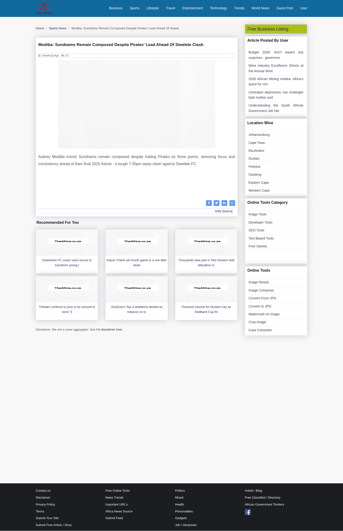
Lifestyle (152, 8)
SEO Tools (256, 231)
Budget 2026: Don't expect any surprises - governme (276, 55)
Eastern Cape (259, 183)
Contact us (43, 491)
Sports (134, 8)
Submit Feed (114, 518)
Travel (170, 8)
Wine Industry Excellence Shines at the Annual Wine (276, 68)
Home (40, 28)
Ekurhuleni (256, 151)
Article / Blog (253, 491)
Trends (239, 8)
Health (179, 504)
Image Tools (258, 215)
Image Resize (259, 283)
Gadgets (181, 518)
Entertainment (192, 8)
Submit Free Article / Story (54, 525)
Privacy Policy (45, 504)
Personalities (184, 511)
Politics (180, 491)
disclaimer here (111, 330)
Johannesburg (259, 135)
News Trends (115, 498)
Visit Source (223, 211)
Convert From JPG (263, 299)
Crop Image (257, 322)
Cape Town (257, 143)
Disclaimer (43, 498)
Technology (218, 8)
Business (116, 8)
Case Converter (260, 330)
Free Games (258, 246)
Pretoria (254, 167)
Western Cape (259, 191)
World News (260, 8)
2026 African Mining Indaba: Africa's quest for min (276, 81)
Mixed (179, 498)
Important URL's (117, 504)
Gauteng (255, 175)
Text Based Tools (261, 238)
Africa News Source (119, 511)
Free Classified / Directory (263, 498)
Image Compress (261, 290)
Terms (40, 511)
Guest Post (285, 8)
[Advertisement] (136, 183)
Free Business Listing (267, 29)
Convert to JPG (260, 306)
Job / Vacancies (186, 525)
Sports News (58, 28)
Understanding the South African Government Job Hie (276, 108)
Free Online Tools (118, 491)
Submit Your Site (47, 518)
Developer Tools (260, 223)
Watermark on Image (264, 314)
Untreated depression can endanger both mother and (276, 95)
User (303, 8)
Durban (254, 159)
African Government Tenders (264, 504)
